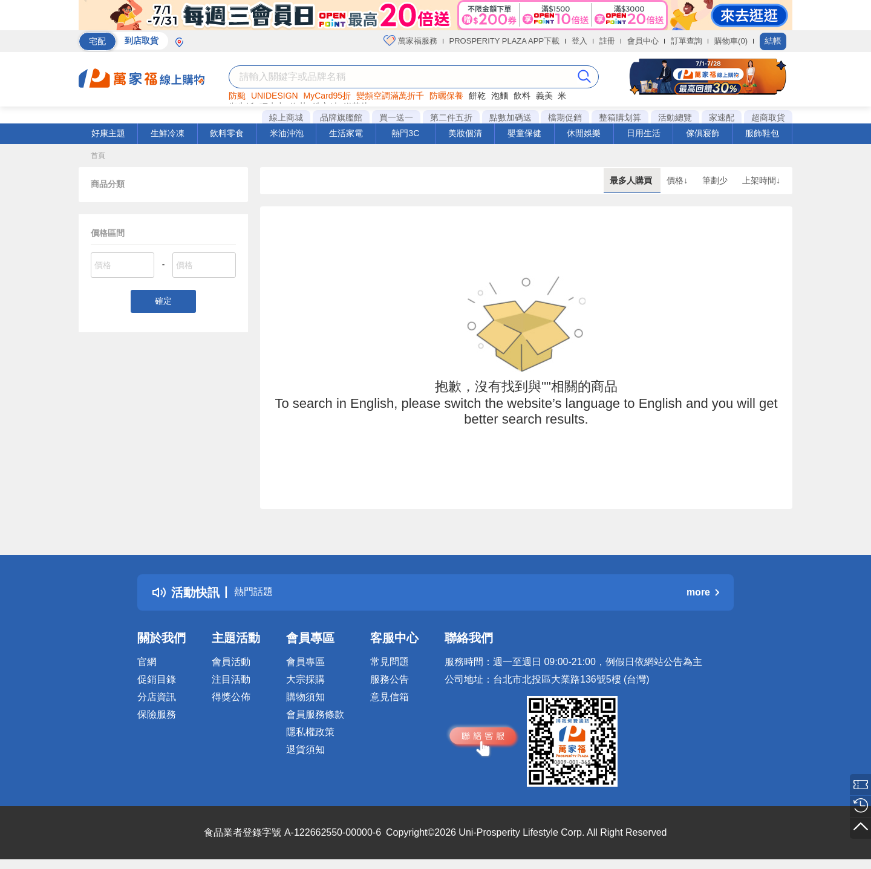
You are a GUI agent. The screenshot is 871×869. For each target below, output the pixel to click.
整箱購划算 (620, 117)
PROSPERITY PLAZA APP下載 (504, 40)
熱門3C (405, 133)
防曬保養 (446, 95)
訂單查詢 (686, 40)
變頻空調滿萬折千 (390, 95)
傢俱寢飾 (703, 133)
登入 (579, 40)
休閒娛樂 (584, 133)
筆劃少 (716, 180)
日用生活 (644, 133)
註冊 (607, 40)
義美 (544, 95)
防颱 (237, 95)
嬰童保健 (524, 133)
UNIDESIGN (274, 95)
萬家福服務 (410, 40)
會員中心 (643, 40)
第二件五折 (451, 117)
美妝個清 (465, 133)
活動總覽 (675, 117)
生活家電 (346, 133)
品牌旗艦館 (341, 117)
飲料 (522, 95)
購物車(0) (731, 40)
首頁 (98, 155)
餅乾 (477, 95)
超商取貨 (768, 117)
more (703, 592)
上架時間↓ (761, 180)
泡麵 (499, 95)
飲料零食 (227, 133)
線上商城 (286, 117)
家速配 (721, 117)
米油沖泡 (287, 133)
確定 (163, 302)
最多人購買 (632, 180)
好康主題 (108, 133)
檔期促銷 (565, 117)
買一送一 (396, 117)
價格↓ (678, 180)
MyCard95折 (327, 95)
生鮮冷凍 (167, 133)
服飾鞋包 (762, 133)
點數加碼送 (510, 117)
